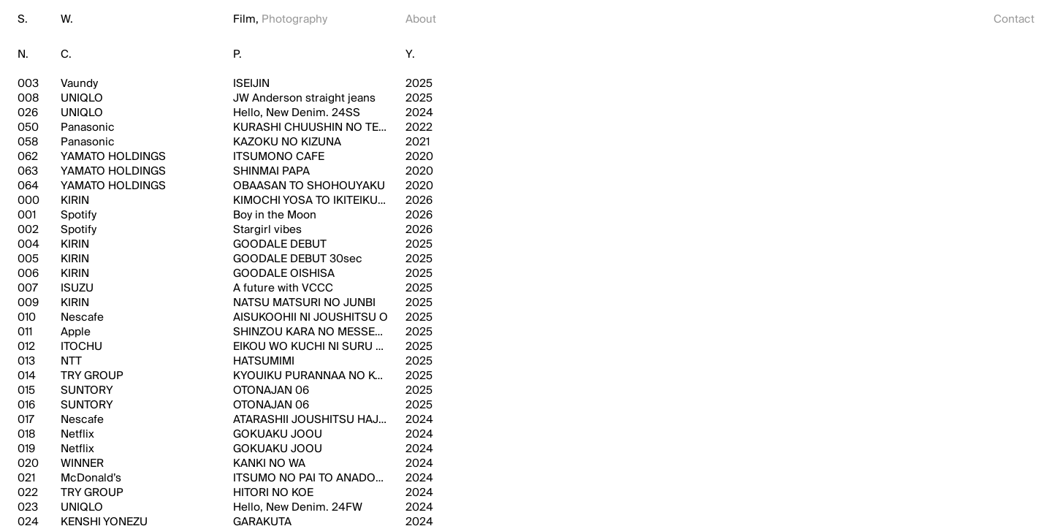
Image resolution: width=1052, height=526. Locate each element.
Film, (246, 18)
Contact (1014, 19)
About (420, 19)
